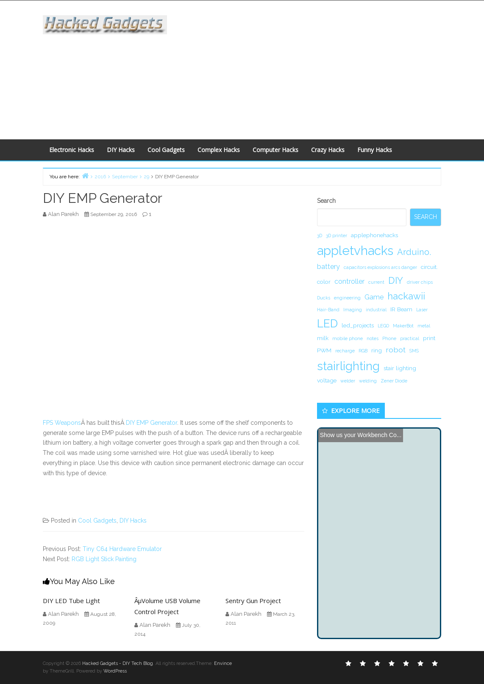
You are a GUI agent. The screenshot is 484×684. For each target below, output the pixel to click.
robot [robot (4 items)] (396, 349)
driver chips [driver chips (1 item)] (420, 282)
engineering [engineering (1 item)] (347, 297)
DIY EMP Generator (151, 422)
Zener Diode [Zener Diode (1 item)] (394, 380)
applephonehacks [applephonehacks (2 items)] (374, 235)
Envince (223, 663)
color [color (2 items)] (324, 281)
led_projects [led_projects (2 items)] (358, 325)
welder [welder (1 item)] (347, 380)
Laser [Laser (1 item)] (422, 309)
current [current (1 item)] (376, 282)
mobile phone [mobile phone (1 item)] (347, 338)
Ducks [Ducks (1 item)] (323, 297)
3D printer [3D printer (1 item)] (336, 235)
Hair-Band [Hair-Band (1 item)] (328, 309)
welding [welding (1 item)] (368, 380)
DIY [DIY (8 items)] (395, 280)
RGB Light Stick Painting (104, 559)
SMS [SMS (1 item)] (414, 350)
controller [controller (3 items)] (349, 281)
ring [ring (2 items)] (376, 350)
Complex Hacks (218, 150)
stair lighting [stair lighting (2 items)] (400, 368)
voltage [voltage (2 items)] (327, 380)
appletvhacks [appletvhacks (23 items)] (355, 250)
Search (326, 200)
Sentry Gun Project (253, 600)
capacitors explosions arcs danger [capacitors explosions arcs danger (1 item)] (380, 267)
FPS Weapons (62, 422)
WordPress (115, 671)
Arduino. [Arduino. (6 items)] (414, 252)
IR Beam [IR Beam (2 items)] (401, 309)
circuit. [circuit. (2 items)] (429, 266)
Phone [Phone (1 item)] (389, 338)
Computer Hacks (275, 150)
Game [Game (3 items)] (374, 297)
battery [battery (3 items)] (328, 267)
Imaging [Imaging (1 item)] (352, 309)
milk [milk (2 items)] (322, 338)
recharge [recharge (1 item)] (345, 350)
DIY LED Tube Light (71, 600)
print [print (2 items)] (429, 338)
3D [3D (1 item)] (319, 235)
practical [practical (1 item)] (409, 338)
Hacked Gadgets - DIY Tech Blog (117, 663)
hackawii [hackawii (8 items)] (406, 296)
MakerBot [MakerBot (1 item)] (403, 325)
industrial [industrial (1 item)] (376, 309)
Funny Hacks (374, 150)
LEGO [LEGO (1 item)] (383, 325)
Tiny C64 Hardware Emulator (122, 549)
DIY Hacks (121, 150)
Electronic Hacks (71, 150)
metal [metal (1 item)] (423, 325)
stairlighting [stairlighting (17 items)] (348, 366)
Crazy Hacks (328, 150)
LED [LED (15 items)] (327, 323)
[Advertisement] (332, 68)
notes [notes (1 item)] (372, 338)
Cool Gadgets (166, 150)
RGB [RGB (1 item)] (363, 350)
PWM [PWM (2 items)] (324, 350)
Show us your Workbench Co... (361, 435)
